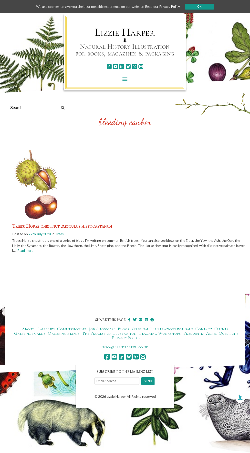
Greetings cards (29, 333)
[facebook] (109, 66)
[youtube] (115, 66)
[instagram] (140, 66)
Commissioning (71, 329)
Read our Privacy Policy (164, 6)
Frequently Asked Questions (210, 333)
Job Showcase (102, 329)
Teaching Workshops (160, 333)
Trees (59, 234)
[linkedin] (121, 66)
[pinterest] (134, 66)
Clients (221, 329)
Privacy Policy (126, 338)
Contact (203, 329)
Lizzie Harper (125, 32)
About (28, 329)
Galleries (46, 329)
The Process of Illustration (109, 333)
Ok (201, 6)
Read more (36, 251)
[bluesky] (128, 66)
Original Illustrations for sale (162, 329)
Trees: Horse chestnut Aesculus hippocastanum (62, 226)
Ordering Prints (63, 333)
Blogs (123, 329)
